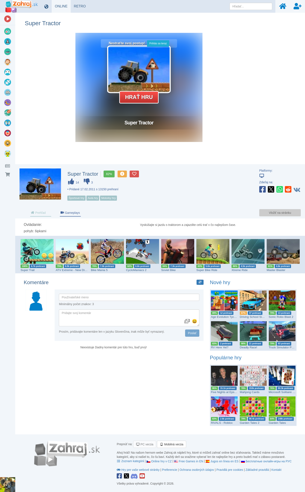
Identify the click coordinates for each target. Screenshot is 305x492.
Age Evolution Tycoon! (225, 316)
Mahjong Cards (249, 392)
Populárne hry (225, 357)
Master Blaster (276, 270)
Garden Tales (277, 422)
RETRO (81, 6)
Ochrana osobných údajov (197, 469)
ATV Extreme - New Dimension (76, 270)
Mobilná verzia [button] (171, 444)
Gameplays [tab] (70, 212)
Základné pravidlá (257, 469)
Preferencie (170, 469)
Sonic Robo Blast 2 (281, 316)
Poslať (192, 333)
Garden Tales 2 (249, 422)
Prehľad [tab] (38, 212)
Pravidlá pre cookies (229, 469)
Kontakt (276, 469)
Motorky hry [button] (108, 198)
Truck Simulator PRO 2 (283, 347)
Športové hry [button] (76, 198)
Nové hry (220, 282)
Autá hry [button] (93, 198)
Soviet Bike (168, 270)
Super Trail (28, 270)
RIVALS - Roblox (222, 422)
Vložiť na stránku (280, 212)
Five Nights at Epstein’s (226, 392)
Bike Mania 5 (99, 270)
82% (109, 174)
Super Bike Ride (206, 270)
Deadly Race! (248, 347)
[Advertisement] (265, 96)
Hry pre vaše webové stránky (138, 469)
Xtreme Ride (240, 270)
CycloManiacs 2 (136, 270)
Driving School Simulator (256, 316)
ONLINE (63, 6)
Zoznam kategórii (131, 461)
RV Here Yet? (220, 347)
